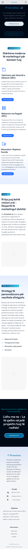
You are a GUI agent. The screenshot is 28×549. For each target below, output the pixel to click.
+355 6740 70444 (15, 492)
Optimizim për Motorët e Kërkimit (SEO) (13, 76)
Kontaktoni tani (14, 435)
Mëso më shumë (7, 99)
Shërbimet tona (14, 24)
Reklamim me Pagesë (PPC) (11, 114)
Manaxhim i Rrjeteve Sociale (11, 150)
